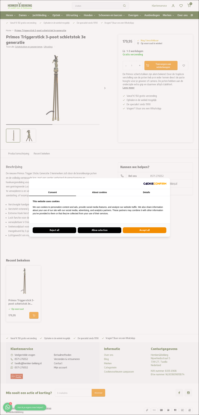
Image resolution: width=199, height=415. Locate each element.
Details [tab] (146, 192)
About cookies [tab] (99, 192)
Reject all (54, 230)
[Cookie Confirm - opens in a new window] (154, 183)
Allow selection (99, 230)
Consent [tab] (52, 192)
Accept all (145, 230)
